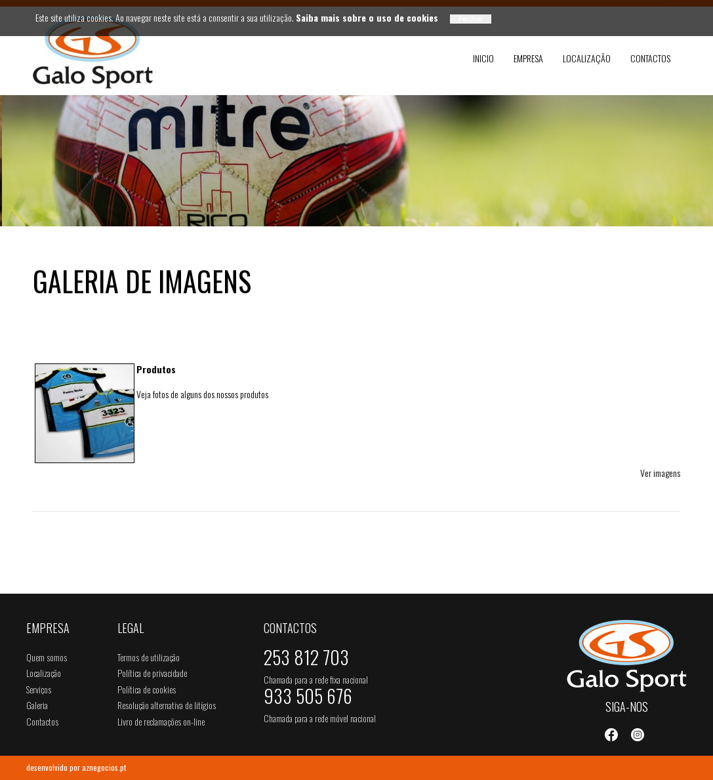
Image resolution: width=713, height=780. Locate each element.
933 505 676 (308, 698)
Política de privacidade (152, 673)
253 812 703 (306, 659)
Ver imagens (660, 473)
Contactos (650, 58)
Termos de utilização (148, 657)
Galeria (37, 705)
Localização (587, 58)
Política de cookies (146, 689)
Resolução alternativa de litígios (166, 705)
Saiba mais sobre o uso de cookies (367, 17)
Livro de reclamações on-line (161, 721)
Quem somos (46, 657)
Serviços (38, 689)
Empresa (528, 58)
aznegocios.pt (104, 767)
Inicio (483, 58)
